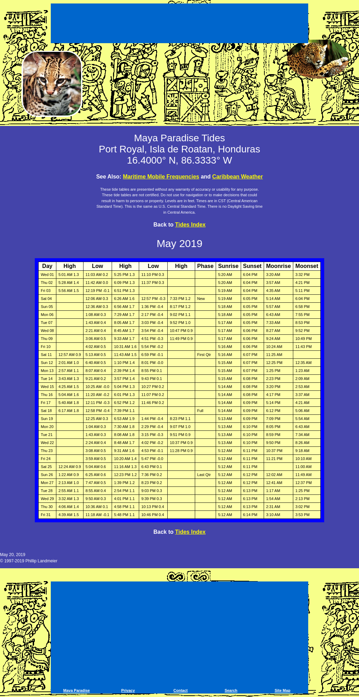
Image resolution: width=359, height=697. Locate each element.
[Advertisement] (179, 24)
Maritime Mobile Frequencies (161, 177)
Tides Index (190, 225)
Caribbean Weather (237, 177)
